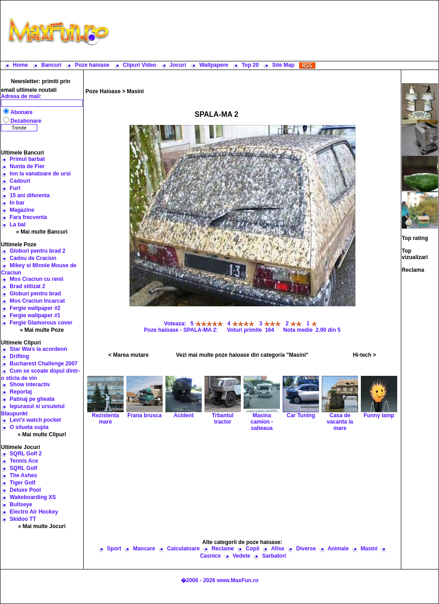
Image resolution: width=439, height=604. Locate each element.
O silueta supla (29, 427)
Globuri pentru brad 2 (37, 251)
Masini (135, 91)
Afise (277, 548)
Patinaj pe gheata (32, 399)
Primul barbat (27, 159)
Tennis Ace (24, 461)
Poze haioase (92, 65)
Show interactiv (30, 384)
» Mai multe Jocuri (42, 526)
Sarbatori (274, 556)
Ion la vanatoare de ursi (40, 173)
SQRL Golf (23, 468)
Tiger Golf (22, 482)
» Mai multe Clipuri (42, 434)
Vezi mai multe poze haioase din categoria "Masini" (242, 355)
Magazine (22, 210)
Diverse (306, 548)
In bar (17, 203)
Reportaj (21, 392)
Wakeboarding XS (33, 497)
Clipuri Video (139, 65)
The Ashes (23, 475)
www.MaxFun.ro (238, 580)
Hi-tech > (364, 355)
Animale (338, 548)
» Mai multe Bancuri (41, 232)
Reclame (222, 548)
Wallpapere (214, 65)
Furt (15, 188)
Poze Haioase (102, 91)
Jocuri (178, 65)
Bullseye (21, 504)
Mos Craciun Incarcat (37, 301)
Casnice (210, 556)
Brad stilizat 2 (27, 286)
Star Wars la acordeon (38, 349)
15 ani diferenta (30, 195)
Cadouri (20, 181)
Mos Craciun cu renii (36, 279)
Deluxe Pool (25, 490)
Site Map (283, 65)
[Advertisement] (276, 30)
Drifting (19, 356)
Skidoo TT (23, 519)
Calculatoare (183, 548)
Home (20, 65)
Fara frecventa (28, 217)
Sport (114, 548)
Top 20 (250, 65)
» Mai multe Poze (42, 330)
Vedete (241, 556)
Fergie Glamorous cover (41, 322)
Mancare (144, 548)
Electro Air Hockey (34, 512)
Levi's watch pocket (35, 420)
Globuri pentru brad (35, 293)
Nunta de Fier (27, 166)
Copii (252, 548)
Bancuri (51, 65)
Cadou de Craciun (33, 258)
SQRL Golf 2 (25, 453)
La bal (17, 224)
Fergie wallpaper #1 (35, 315)
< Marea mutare (129, 355)
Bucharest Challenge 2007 (43, 363)
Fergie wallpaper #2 (35, 308)
